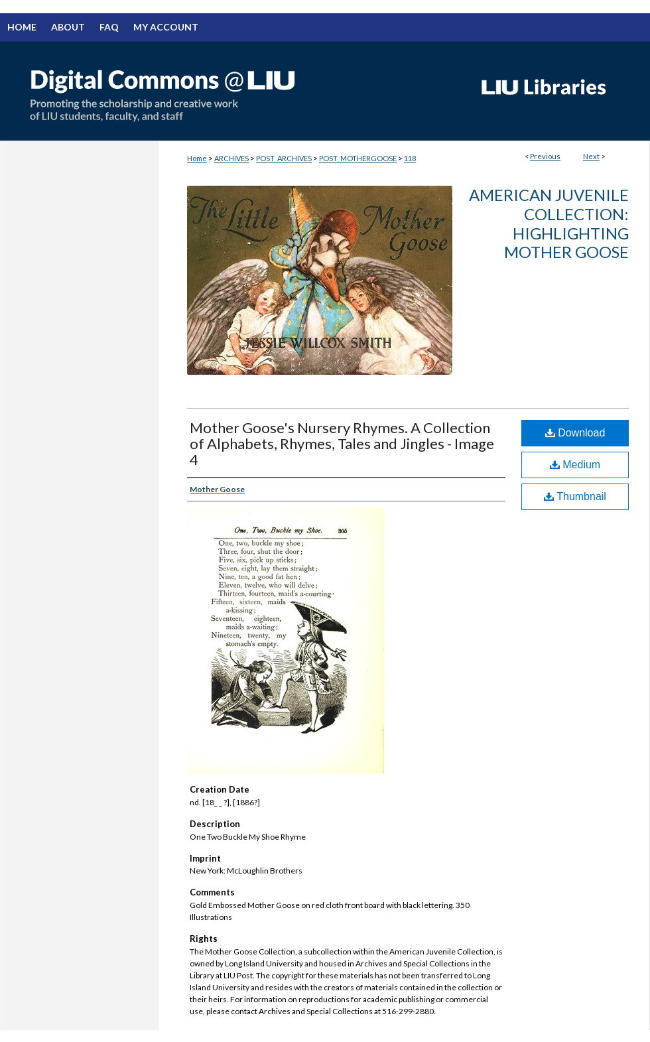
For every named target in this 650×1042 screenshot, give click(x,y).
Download (575, 432)
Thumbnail (575, 496)
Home (197, 158)
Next (591, 156)
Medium (575, 464)
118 (410, 158)
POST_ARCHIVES (284, 158)
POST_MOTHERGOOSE (358, 158)
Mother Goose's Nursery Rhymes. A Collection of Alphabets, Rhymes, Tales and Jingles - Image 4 (342, 443)
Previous (545, 156)
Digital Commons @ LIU (232, 91)
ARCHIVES (231, 158)
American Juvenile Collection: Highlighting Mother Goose (549, 223)
